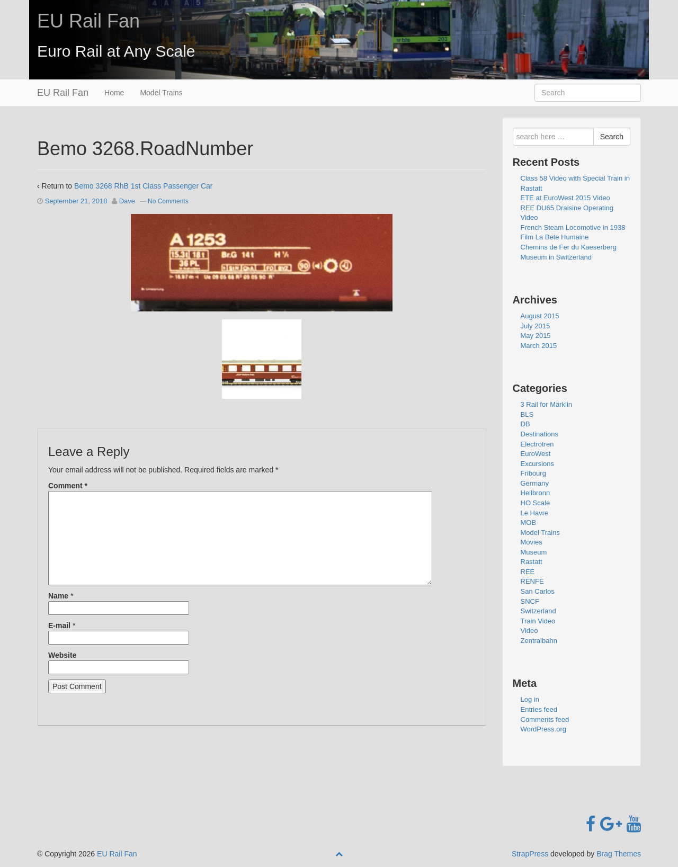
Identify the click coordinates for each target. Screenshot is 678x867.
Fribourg (533, 473)
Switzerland (538, 611)
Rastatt (531, 562)
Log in (530, 699)
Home (114, 92)
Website (62, 655)
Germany (535, 483)
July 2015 (535, 326)
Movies (531, 542)
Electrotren (537, 444)
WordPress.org (543, 729)
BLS (527, 414)
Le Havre (535, 513)
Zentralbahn (539, 641)
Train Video (538, 621)
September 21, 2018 (76, 201)
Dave (127, 201)
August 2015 (540, 316)
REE (528, 572)
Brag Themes (618, 854)
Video (529, 630)
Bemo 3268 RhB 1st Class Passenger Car (143, 186)
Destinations (540, 434)
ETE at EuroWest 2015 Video (565, 198)
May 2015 (536, 335)
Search (611, 136)
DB (525, 424)
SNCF (530, 601)
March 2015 (539, 346)
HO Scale (535, 503)
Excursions (538, 464)
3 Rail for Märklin (547, 404)
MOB (529, 522)
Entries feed (539, 709)
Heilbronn (535, 493)
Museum (534, 552)
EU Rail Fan (88, 21)
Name (58, 596)
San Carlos (538, 591)
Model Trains (161, 92)
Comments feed (545, 719)
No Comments (168, 201)
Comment (67, 485)
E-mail (59, 625)
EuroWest (536, 454)
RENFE (532, 581)
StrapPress (530, 854)
